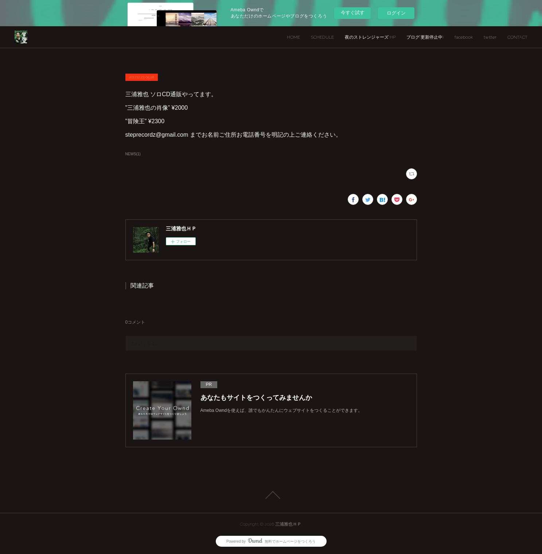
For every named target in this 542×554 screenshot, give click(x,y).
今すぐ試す (352, 12)
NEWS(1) (133, 154)
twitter (490, 37)
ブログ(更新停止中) (425, 37)
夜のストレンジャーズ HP (370, 37)
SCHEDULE (322, 37)
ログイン (396, 13)
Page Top (271, 495)
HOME (293, 37)
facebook (464, 37)
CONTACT (517, 37)
